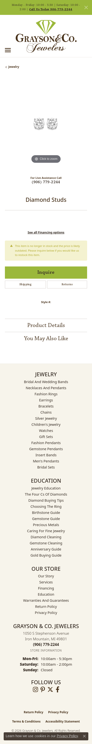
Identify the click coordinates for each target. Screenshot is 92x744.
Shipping (25, 284)
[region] (46, 124)
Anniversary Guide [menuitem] (46, 549)
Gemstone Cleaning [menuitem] (46, 543)
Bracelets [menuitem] (45, 406)
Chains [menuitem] (46, 412)
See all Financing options (46, 232)
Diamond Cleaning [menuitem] (46, 537)
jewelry (13, 67)
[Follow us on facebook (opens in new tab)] (57, 690)
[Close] (86, 7)
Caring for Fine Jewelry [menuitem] (46, 531)
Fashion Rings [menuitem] (46, 394)
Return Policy (46, 606)
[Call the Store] (46, 644)
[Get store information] (46, 650)
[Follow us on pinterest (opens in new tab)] (42, 690)
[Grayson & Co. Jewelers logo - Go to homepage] (46, 36)
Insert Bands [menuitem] (46, 455)
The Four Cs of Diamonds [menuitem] (46, 494)
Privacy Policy (46, 612)
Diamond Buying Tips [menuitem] (46, 500)
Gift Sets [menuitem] (46, 436)
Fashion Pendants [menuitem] (46, 442)
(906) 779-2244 (46, 182)
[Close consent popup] (84, 736)
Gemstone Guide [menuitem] (46, 518)
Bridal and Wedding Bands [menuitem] (46, 381)
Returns (67, 284)
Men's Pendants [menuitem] (46, 461)
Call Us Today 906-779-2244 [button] (50, 9)
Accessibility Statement (62, 721)
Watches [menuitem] (46, 430)
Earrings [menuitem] (46, 400)
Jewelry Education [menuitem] (46, 488)
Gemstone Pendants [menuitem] (46, 449)
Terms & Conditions (26, 721)
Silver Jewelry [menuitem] (46, 418)
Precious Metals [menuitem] (46, 524)
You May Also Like (46, 338)
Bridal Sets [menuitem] (46, 467)
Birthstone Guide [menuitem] (46, 512)
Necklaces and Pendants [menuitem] (46, 388)
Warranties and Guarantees (46, 600)
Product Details (46, 325)
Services (46, 582)
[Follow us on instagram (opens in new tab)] (35, 690)
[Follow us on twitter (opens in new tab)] (50, 690)
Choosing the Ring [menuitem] (46, 506)
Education (46, 594)
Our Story (46, 576)
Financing (46, 588)
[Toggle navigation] (8, 50)
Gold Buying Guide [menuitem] (45, 555)
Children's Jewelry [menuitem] (45, 424)
